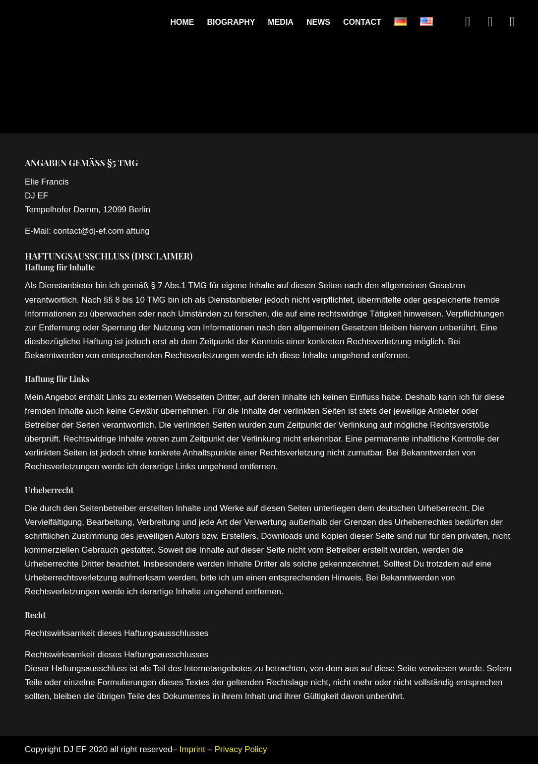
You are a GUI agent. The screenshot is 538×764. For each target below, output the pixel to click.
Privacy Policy (241, 749)
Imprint (192, 749)
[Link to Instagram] (467, 21)
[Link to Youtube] (512, 21)
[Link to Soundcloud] (489, 21)
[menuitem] (182, 22)
